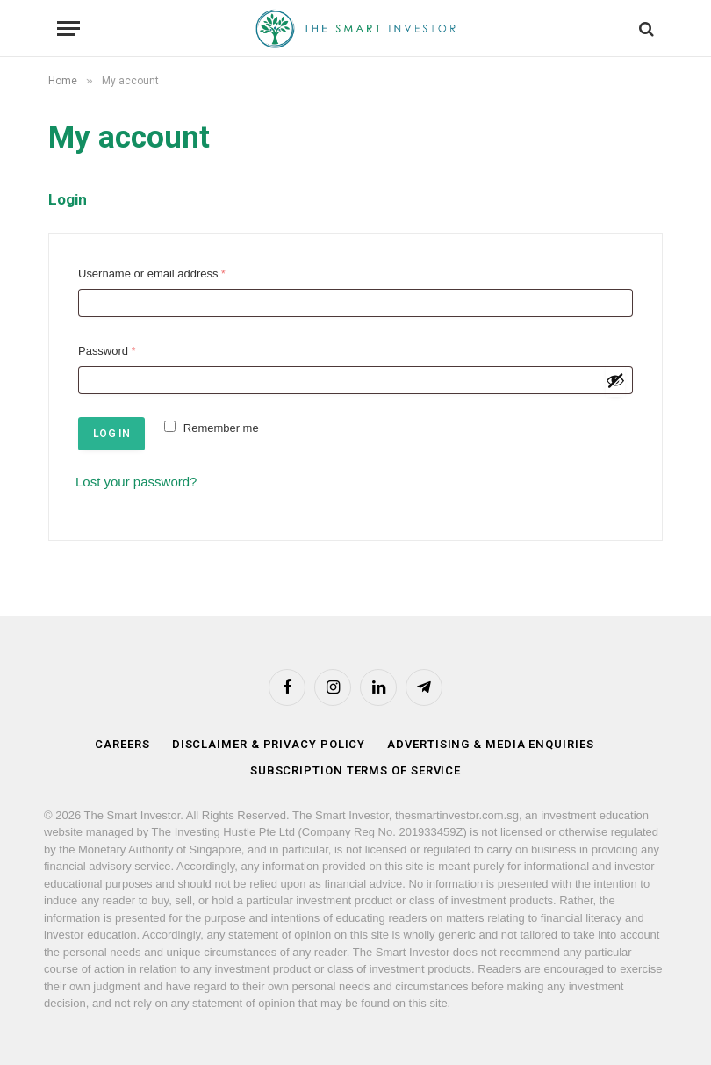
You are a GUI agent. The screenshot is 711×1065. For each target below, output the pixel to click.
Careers (122, 744)
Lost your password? (136, 481)
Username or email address (155, 274)
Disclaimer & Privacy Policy (269, 744)
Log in (111, 434)
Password (110, 351)
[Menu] (68, 28)
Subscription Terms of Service (355, 770)
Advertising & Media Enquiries (490, 744)
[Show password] (615, 380)
